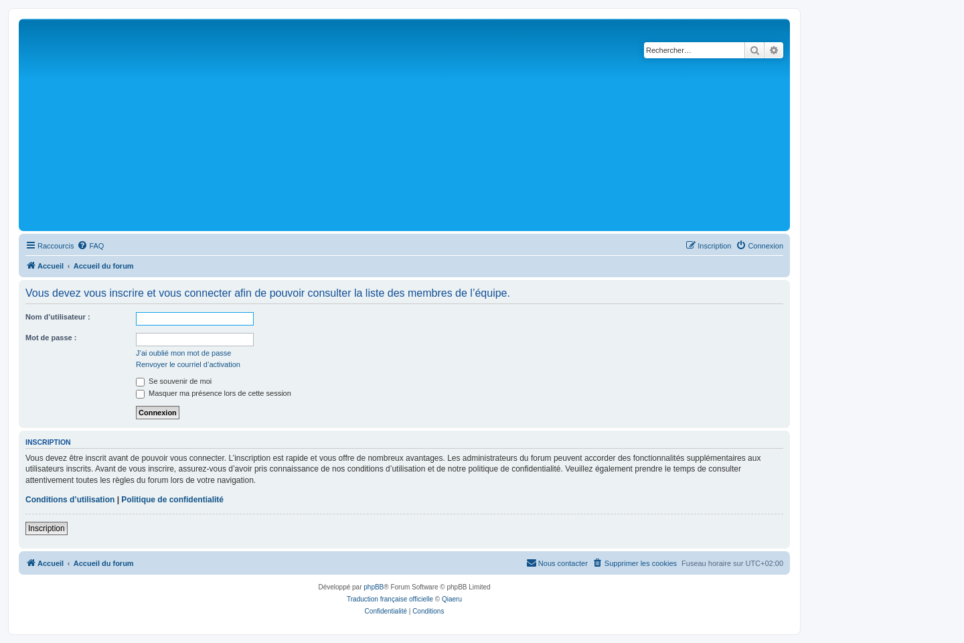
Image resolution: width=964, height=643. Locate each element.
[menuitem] (90, 246)
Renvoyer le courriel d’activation (188, 364)
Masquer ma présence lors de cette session (213, 393)
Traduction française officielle (390, 599)
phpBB (374, 587)
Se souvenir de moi (174, 381)
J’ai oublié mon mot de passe (183, 353)
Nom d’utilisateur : (57, 317)
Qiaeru (452, 599)
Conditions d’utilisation (69, 499)
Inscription (46, 528)
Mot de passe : (50, 338)
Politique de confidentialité (172, 499)
